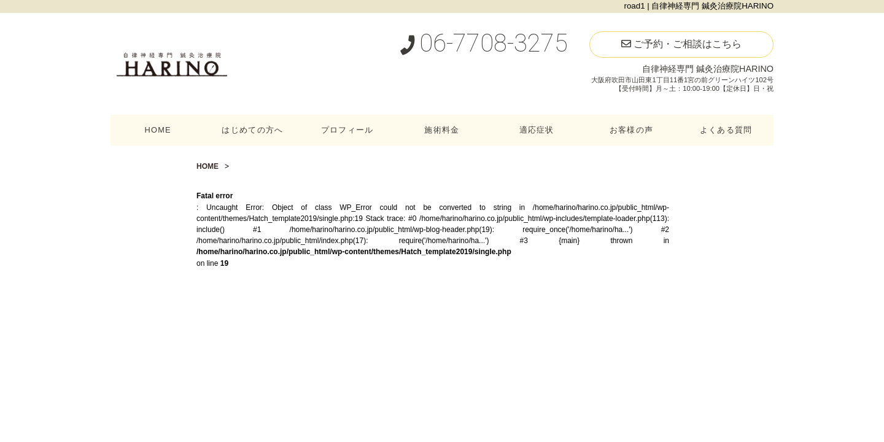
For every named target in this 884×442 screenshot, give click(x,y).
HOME (157, 129)
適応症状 (536, 129)
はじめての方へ (252, 129)
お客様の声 (631, 129)
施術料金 (441, 129)
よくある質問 (726, 129)
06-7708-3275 (483, 43)
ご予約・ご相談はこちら (681, 44)
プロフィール (347, 129)
